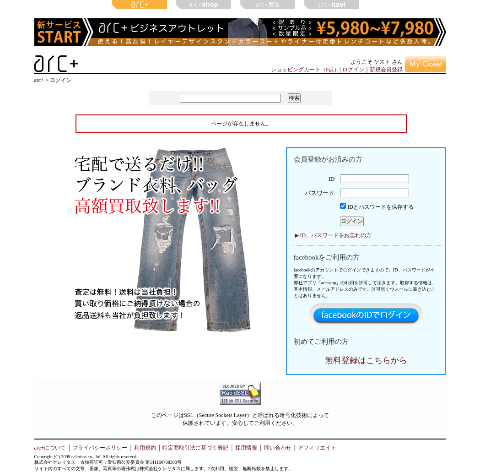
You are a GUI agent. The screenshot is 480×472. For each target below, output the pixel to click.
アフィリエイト (317, 448)
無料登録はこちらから (366, 360)
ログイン (353, 69)
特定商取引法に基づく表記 (195, 448)
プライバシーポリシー (99, 448)
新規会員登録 (386, 69)
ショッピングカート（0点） (305, 69)
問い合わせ (277, 448)
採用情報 (246, 448)
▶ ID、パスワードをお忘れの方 (333, 235)
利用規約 (145, 448)
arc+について (50, 448)
